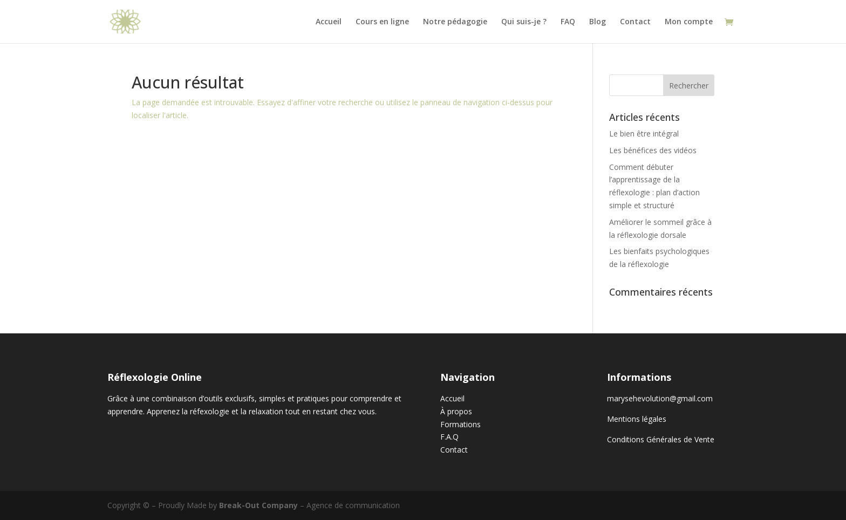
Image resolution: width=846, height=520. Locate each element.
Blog (597, 22)
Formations (460, 424)
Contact (635, 22)
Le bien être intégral (644, 133)
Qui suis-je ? (524, 22)
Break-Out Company (258, 505)
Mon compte (689, 22)
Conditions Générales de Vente (660, 439)
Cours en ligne (382, 22)
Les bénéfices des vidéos (653, 150)
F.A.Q (449, 437)
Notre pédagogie (455, 22)
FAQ (568, 22)
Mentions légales (636, 419)
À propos (456, 411)
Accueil (329, 22)
